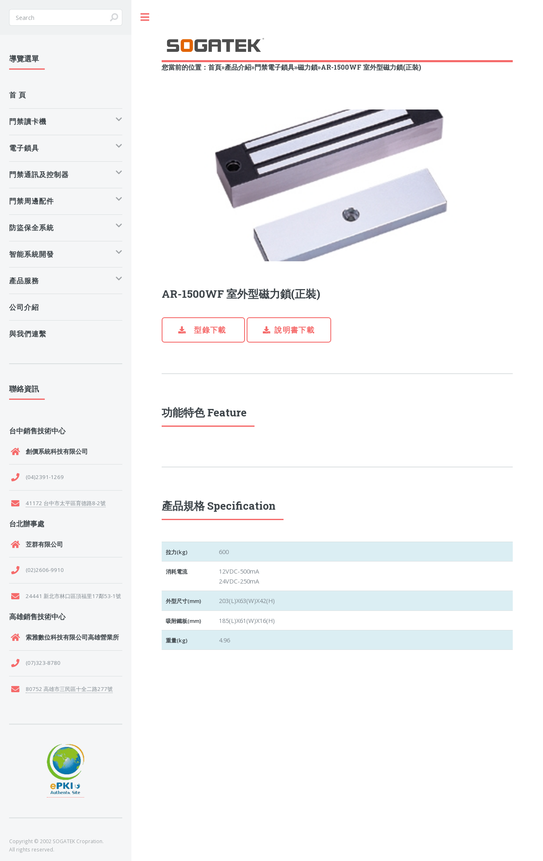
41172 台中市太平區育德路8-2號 (66, 503)
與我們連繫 (27, 333)
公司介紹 (24, 307)
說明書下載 (294, 330)
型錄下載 (209, 330)
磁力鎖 (308, 67)
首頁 (214, 67)
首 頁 (17, 95)
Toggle (145, 17)
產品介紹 (238, 67)
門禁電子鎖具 (274, 67)
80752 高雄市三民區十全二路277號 (69, 689)
